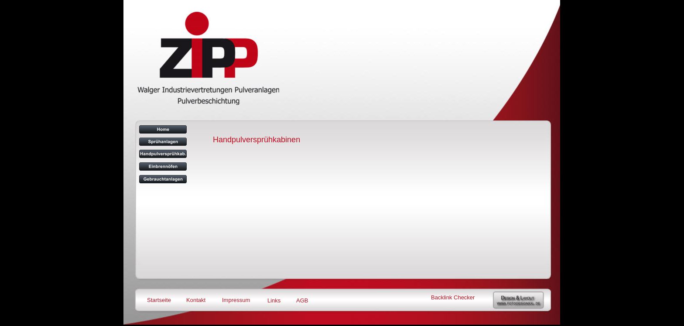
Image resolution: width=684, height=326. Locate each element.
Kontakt (195, 300)
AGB (302, 300)
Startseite (159, 300)
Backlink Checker (453, 297)
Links (273, 300)
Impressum (236, 300)
